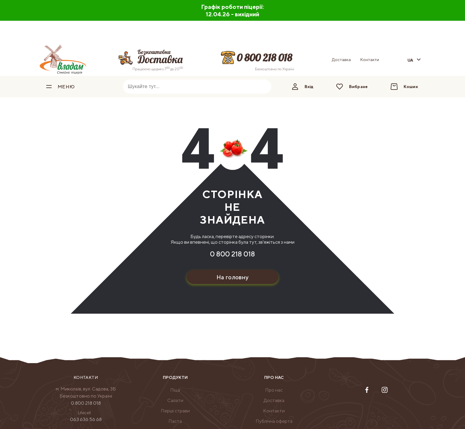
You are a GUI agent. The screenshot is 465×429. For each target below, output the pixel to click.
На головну (232, 277)
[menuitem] (175, 390)
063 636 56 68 (86, 419)
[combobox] (188, 86)
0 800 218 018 (232, 254)
